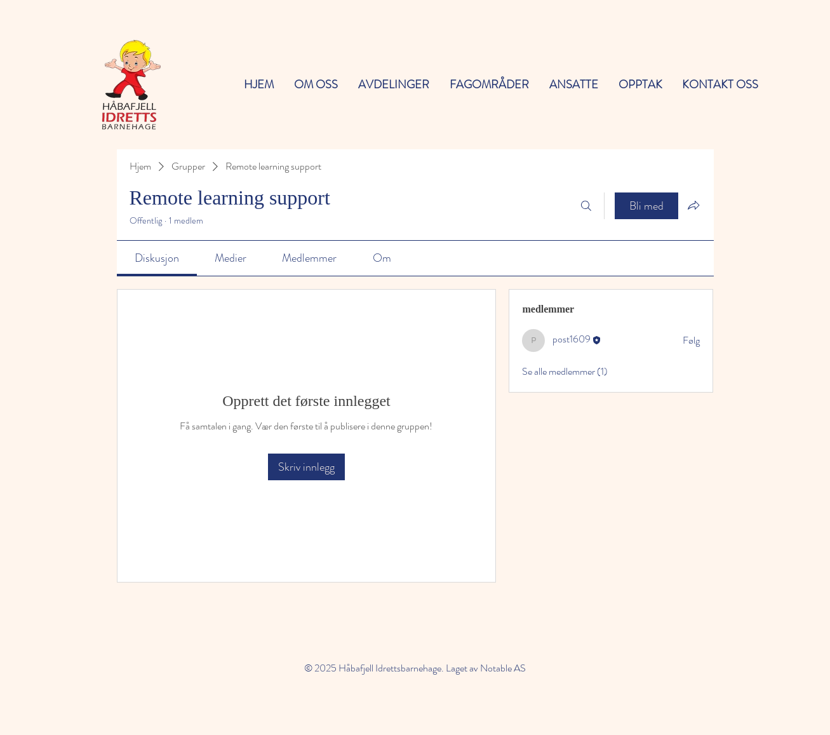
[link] (157, 258)
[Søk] (586, 205)
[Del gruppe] (693, 205)
